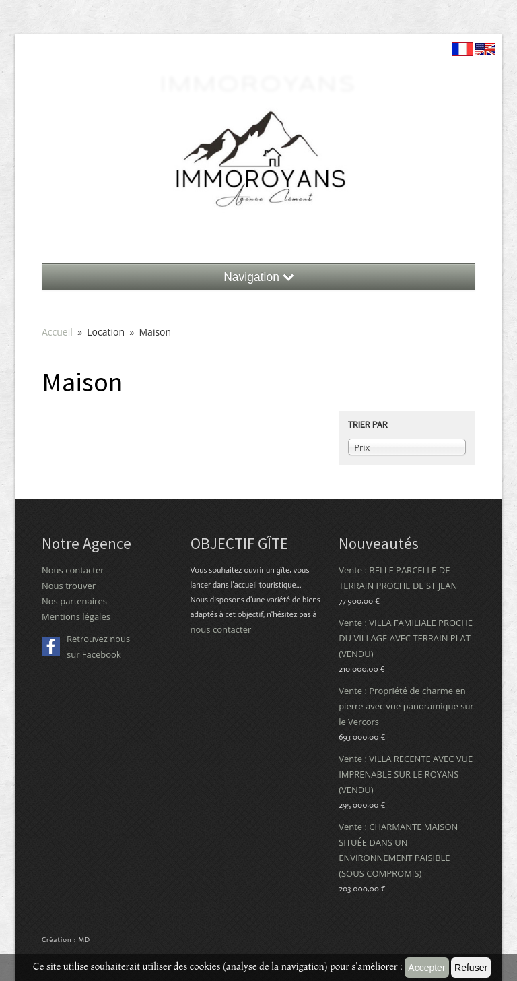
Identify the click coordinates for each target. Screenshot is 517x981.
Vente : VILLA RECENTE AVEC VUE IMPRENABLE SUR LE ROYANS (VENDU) (406, 774)
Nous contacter (73, 570)
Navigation (258, 277)
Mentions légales (76, 616)
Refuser (470, 967)
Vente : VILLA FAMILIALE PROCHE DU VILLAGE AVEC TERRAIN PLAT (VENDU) (406, 638)
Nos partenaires (74, 601)
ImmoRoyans (258, 83)
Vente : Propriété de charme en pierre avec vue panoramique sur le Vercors (406, 706)
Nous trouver (69, 585)
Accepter (426, 967)
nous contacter (221, 629)
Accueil (58, 331)
